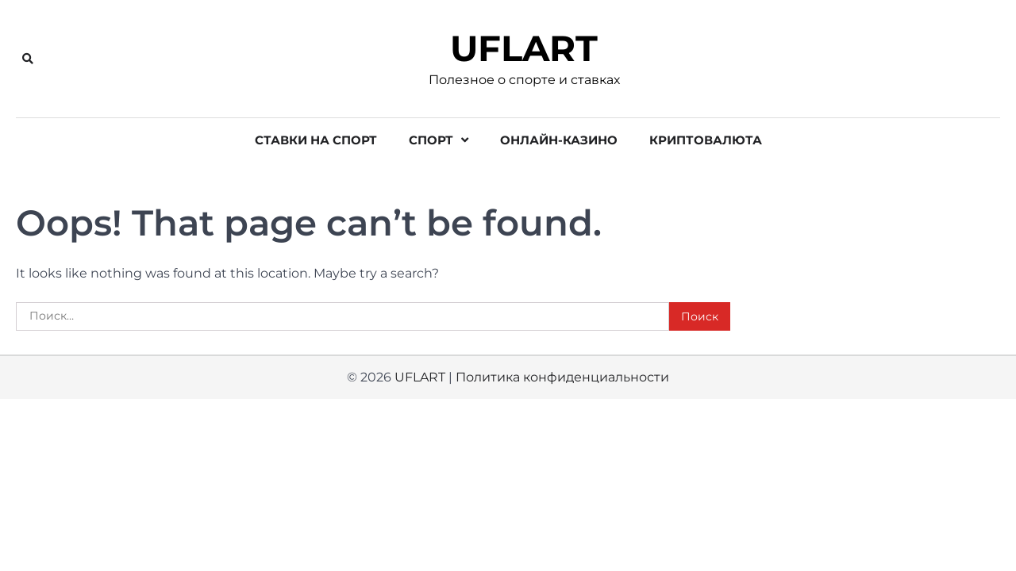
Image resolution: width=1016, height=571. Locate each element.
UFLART (524, 49)
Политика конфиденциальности (562, 377)
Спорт (431, 140)
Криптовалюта (705, 140)
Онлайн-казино (559, 140)
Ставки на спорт (316, 140)
